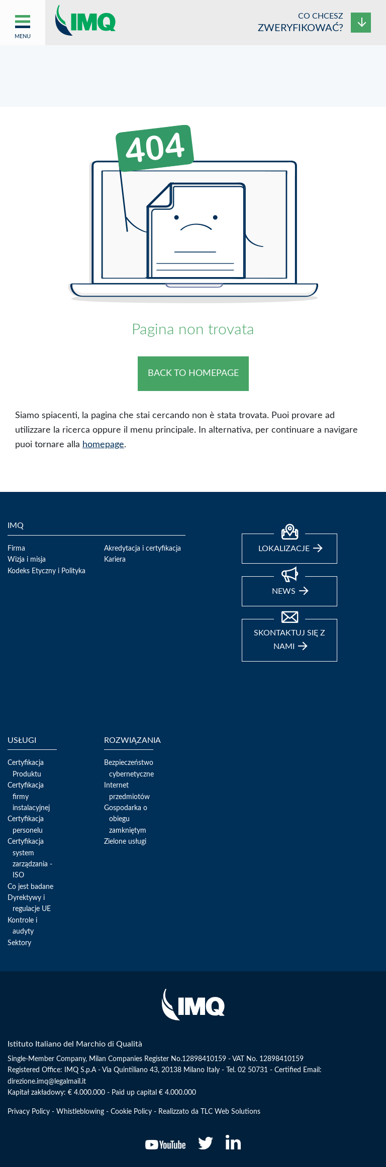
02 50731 (253, 1070)
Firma (16, 548)
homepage (103, 444)
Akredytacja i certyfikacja (142, 548)
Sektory (19, 943)
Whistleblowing (80, 1111)
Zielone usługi (125, 841)
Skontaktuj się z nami (289, 635)
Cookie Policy (131, 1111)
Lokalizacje (290, 543)
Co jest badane (30, 886)
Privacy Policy (29, 1111)
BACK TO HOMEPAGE (193, 373)
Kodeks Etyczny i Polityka (46, 571)
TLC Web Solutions (230, 1111)
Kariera (115, 559)
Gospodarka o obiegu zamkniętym (125, 819)
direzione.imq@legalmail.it (47, 1081)
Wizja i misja (27, 559)
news (290, 585)
